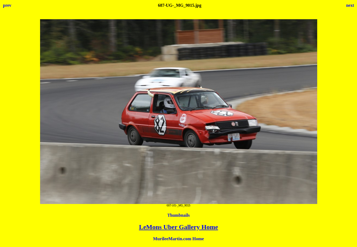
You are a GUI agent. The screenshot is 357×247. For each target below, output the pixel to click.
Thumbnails (178, 215)
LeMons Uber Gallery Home (178, 226)
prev (7, 5)
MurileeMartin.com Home (178, 238)
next (350, 5)
